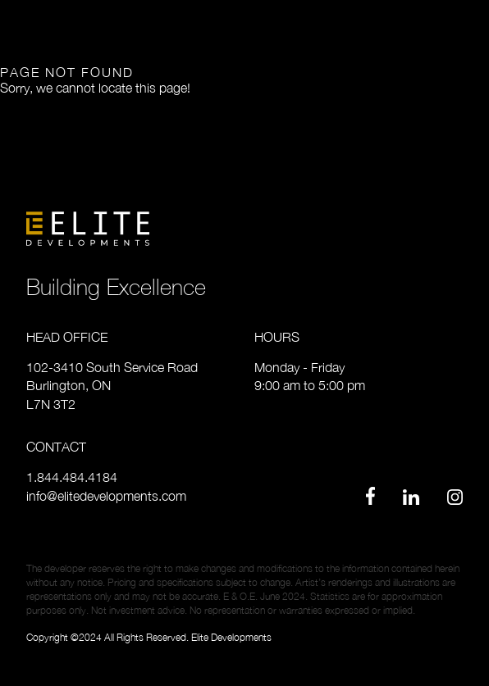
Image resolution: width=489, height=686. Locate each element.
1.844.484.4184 (71, 477)
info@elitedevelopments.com (106, 495)
